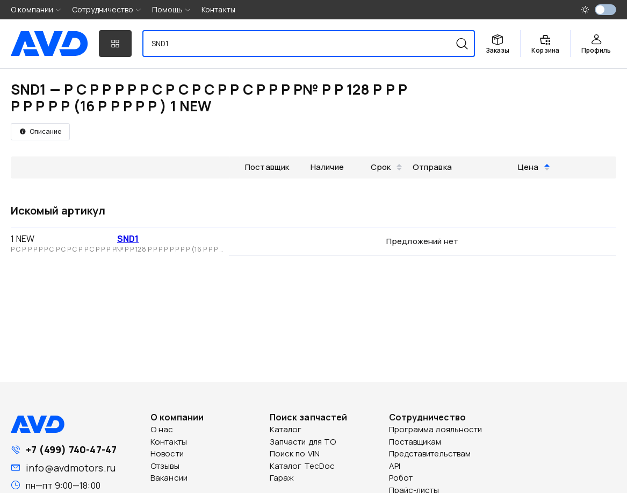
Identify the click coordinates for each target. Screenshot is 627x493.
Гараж (282, 477)
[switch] (605, 9)
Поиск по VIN (295, 453)
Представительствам (430, 453)
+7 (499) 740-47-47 (71, 449)
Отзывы (164, 465)
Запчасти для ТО (303, 441)
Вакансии (169, 477)
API (394, 465)
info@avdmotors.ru (71, 467)
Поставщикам (415, 441)
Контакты (218, 9)
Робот (401, 477)
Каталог (286, 429)
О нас (162, 429)
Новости (167, 453)
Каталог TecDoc (302, 465)
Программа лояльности (435, 429)
